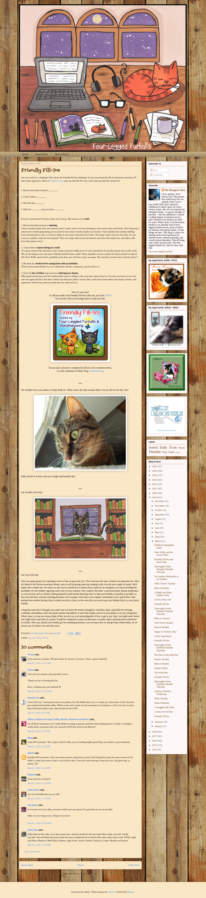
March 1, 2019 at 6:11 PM (39, 746)
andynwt (111, 891)
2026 (154, 466)
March (158, 541)
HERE (108, 295)
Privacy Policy (62, 154)
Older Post (134, 865)
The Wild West (161, 672)
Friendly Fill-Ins (161, 604)
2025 (154, 471)
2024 (154, 475)
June (157, 528)
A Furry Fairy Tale (162, 599)
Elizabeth (32, 774)
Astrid (153, 447)
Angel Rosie (41, 154)
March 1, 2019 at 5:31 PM (39, 731)
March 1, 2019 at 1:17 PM (39, 712)
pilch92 (31, 753)
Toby (164, 452)
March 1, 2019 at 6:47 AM (39, 663)
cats (33, 637)
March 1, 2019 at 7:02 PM (39, 783)
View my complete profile (160, 251)
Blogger (131, 891)
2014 (154, 749)
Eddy (38, 637)
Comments (156, 175)
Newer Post (27, 865)
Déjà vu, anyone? (162, 618)
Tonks (171, 452)
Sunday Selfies (161, 668)
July (157, 523)
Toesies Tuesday (161, 659)
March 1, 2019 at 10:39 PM (39, 823)
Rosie (182, 447)
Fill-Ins (45, 637)
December (160, 501)
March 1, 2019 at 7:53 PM (39, 798)
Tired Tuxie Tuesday (163, 623)
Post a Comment (32, 851)
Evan (173, 447)
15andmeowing (56, 180)
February (159, 722)
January (158, 726)
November (160, 506)
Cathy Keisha (33, 789)
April (157, 537)
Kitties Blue (33, 829)
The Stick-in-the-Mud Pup (166, 655)
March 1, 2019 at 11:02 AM (39, 691)
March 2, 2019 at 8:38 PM (39, 844)
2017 (154, 736)
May (157, 532)
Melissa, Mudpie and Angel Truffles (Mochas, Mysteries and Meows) (58, 719)
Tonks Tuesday (161, 698)
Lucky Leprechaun (162, 636)
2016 (154, 741)
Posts (154, 170)
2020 (154, 493)
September (160, 514)
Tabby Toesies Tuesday (164, 583)
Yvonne (31, 654)
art (29, 637)
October (159, 510)
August (158, 519)
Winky (177, 452)
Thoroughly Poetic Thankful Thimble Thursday (163, 569)
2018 (154, 732)
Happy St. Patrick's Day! (165, 632)
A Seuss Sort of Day (163, 712)
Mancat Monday (161, 588)
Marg (30, 737)
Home (25, 154)
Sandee (31, 669)
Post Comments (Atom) (86, 873)
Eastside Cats (33, 697)
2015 (154, 745)
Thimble (155, 452)
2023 (154, 480)
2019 (154, 497)
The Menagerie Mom (175, 190)
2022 (154, 484)
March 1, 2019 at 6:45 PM (39, 768)
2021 (154, 488)
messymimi (33, 805)
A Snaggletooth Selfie (164, 707)
